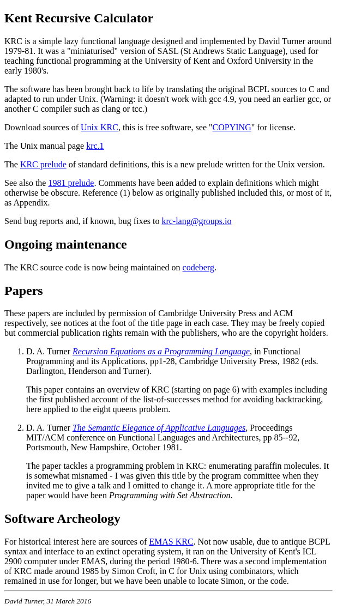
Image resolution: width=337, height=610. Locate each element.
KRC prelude (43, 164)
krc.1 (95, 145)
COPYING (232, 127)
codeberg (198, 267)
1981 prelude (71, 183)
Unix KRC (99, 127)
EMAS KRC (171, 541)
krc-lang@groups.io (196, 221)
